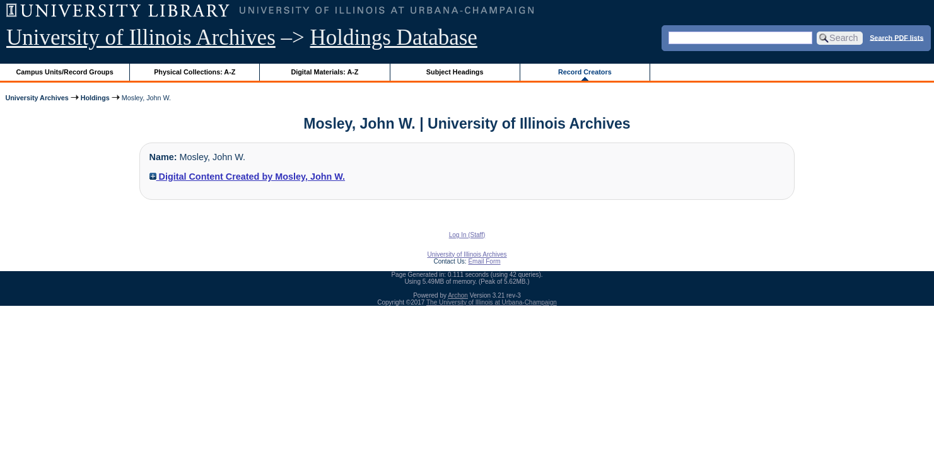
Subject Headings (455, 72)
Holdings (95, 98)
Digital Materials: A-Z (324, 72)
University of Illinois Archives (141, 37)
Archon (458, 295)
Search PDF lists (896, 37)
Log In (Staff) (467, 234)
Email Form (484, 261)
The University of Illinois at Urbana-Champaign (491, 302)
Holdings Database (393, 37)
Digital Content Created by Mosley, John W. (247, 177)
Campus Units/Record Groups (65, 72)
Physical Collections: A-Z (194, 72)
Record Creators (585, 72)
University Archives (36, 98)
